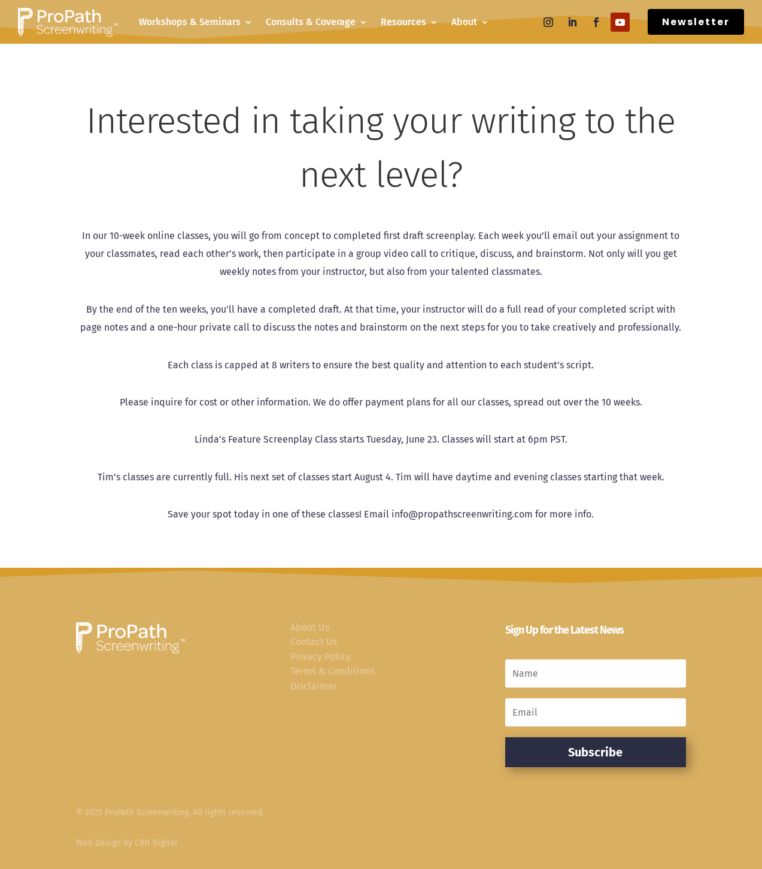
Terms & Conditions (332, 671)
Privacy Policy (320, 656)
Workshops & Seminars (190, 22)
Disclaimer (313, 686)
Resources (403, 22)
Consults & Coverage (311, 22)
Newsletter (696, 22)
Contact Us (313, 641)
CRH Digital (156, 843)
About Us (309, 627)
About (464, 22)
